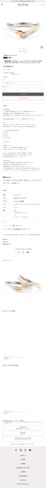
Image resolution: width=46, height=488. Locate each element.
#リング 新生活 (6, 180)
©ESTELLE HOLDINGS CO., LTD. (23, 483)
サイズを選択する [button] (23, 94)
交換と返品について (7, 244)
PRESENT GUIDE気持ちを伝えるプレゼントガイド (23, 427)
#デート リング (6, 183)
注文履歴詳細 (17, 229)
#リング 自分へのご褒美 (17, 180)
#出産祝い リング (27, 180)
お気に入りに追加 (23, 98)
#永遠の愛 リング (15, 183)
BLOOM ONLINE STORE (7, 420)
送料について (5, 241)
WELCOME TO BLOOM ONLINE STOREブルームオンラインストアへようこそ (23, 439)
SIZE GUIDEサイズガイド (23, 433)
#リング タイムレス (37, 180)
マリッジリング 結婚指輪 (19, 201)
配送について (5, 239)
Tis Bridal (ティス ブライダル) (10, 55)
